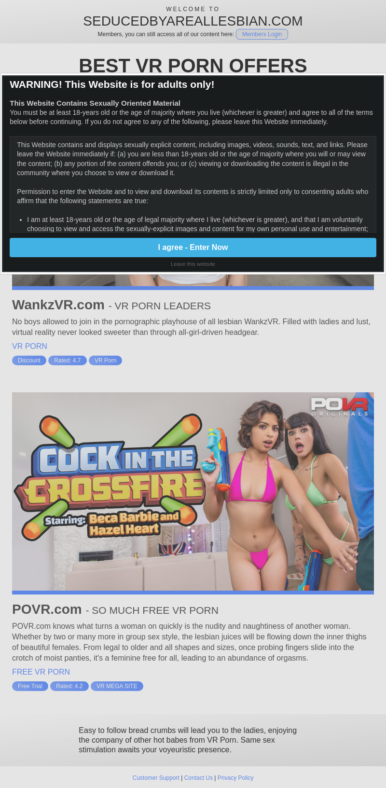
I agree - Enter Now (193, 247)
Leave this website (193, 264)
